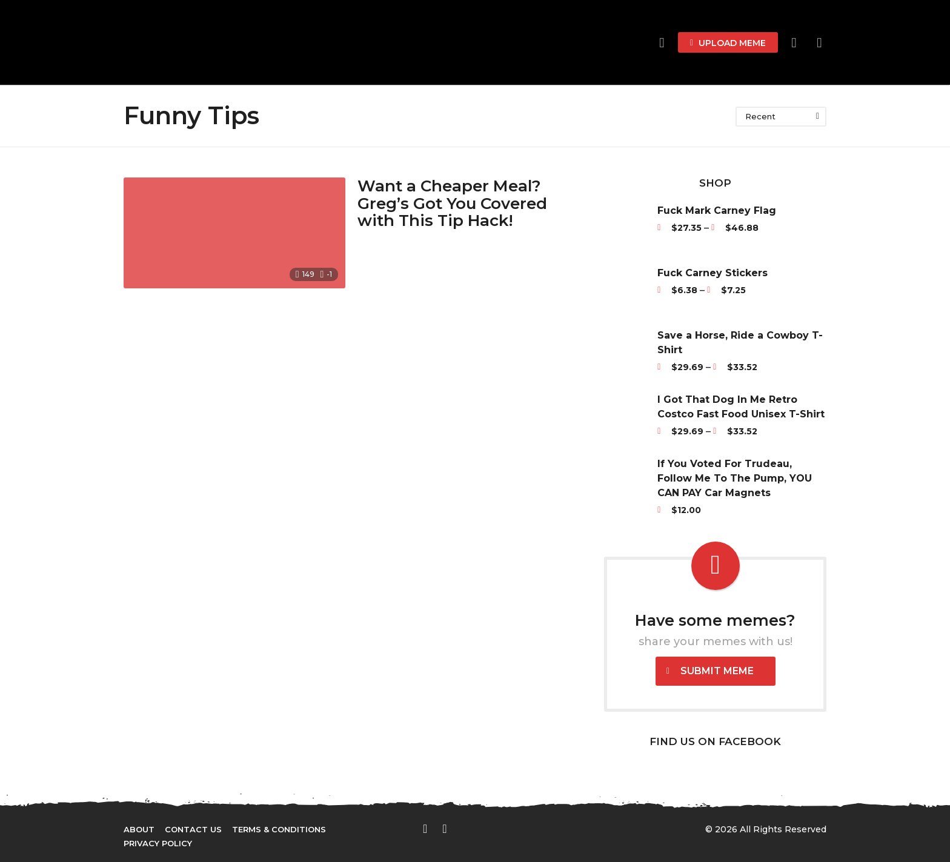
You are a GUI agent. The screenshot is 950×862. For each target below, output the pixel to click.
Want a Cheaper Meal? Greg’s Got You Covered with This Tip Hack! (452, 203)
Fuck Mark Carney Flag (716, 210)
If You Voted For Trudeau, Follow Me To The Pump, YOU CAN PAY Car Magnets (734, 478)
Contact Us (193, 829)
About (139, 829)
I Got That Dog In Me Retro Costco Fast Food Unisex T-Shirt (741, 407)
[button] (794, 42)
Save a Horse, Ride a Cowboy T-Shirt (740, 343)
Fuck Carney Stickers (712, 273)
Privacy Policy (158, 843)
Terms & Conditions (279, 829)
